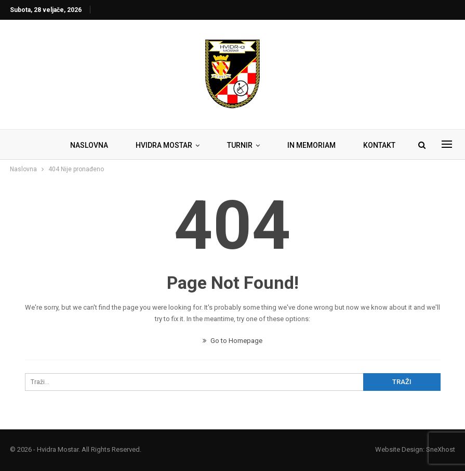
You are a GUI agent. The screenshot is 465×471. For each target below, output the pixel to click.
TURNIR (240, 145)
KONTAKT (379, 145)
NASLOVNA (89, 145)
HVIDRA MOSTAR (164, 145)
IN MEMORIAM (311, 145)
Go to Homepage (232, 341)
